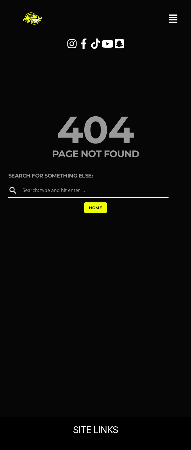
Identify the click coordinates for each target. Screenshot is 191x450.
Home (95, 207)
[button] (173, 22)
